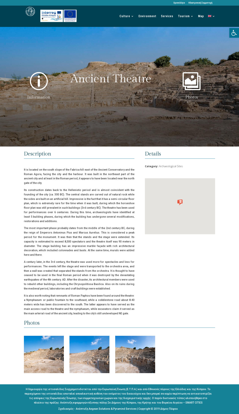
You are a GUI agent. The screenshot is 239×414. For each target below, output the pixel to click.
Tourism (184, 16)
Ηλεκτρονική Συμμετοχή (200, 3)
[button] (234, 33)
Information (38, 97)
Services (167, 16)
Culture (125, 16)
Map (201, 16)
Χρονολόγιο (179, 3)
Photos (191, 97)
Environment (147, 16)
